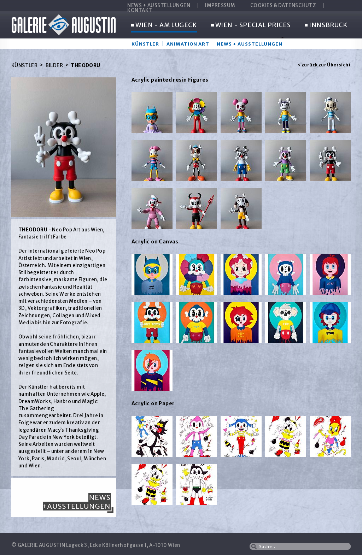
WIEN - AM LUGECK (164, 25)
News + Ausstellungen (249, 43)
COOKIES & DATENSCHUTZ (283, 5)
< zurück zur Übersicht (324, 64)
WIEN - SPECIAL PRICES (251, 25)
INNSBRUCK (326, 25)
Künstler (145, 43)
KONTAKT (139, 10)
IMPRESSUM (220, 5)
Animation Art (188, 43)
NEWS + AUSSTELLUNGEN (158, 5)
